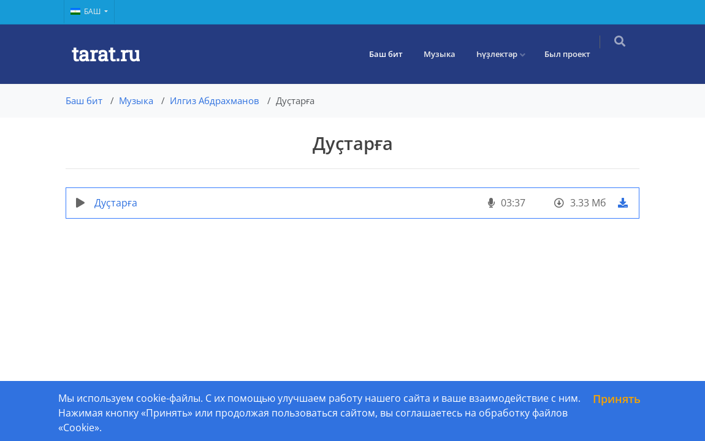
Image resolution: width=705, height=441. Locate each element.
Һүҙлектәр (504, 53)
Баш (86, 11)
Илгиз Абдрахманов (214, 100)
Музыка (447, 53)
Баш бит (394, 53)
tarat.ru (106, 53)
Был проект (575, 53)
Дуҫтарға (115, 202)
